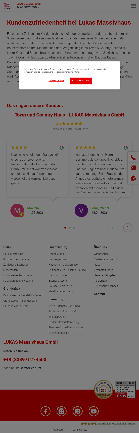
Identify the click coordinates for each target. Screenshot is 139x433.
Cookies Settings (56, 81)
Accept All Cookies (80, 81)
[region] (69, 75)
